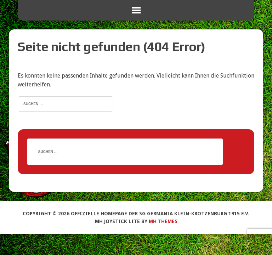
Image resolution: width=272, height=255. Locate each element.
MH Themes (163, 221)
